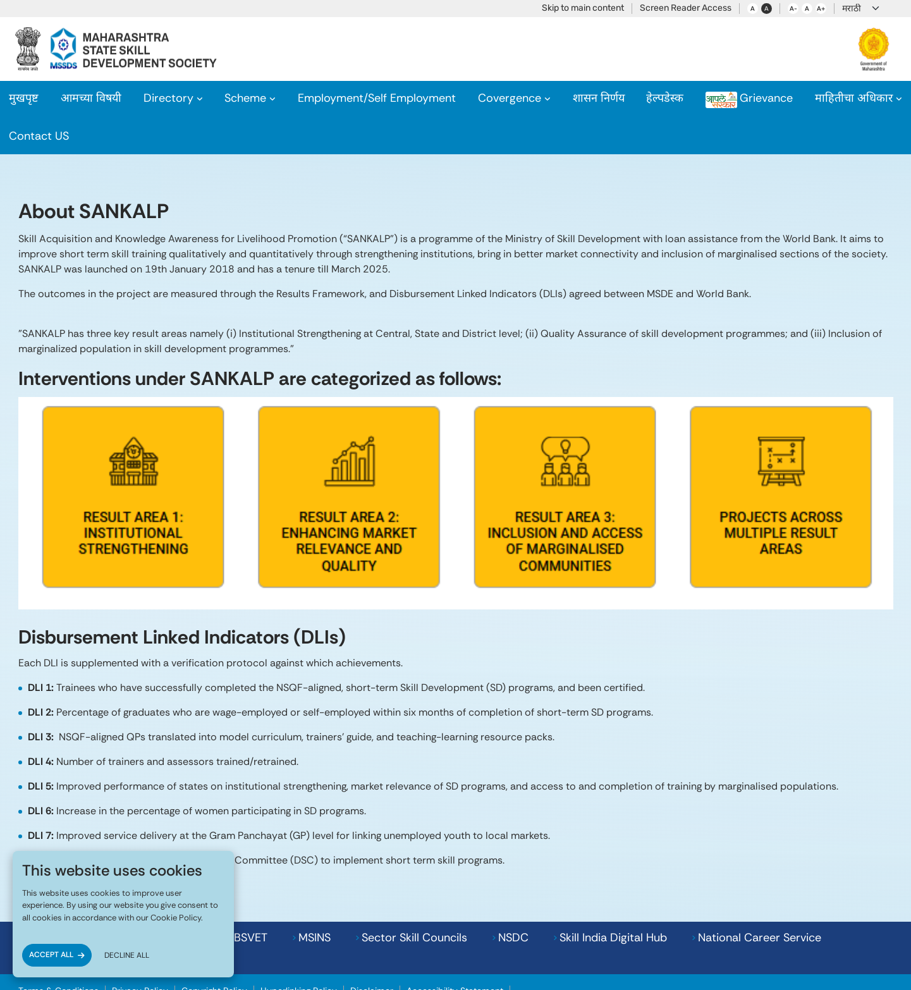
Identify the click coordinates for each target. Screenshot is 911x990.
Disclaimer (371, 936)
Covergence (506, 98)
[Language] (861, 8)
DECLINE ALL (126, 955)
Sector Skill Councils (280, 903)
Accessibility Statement (455, 936)
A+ (821, 9)
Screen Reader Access (685, 8)
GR (579, 98)
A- (793, 9)
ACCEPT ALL (51, 955)
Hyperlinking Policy (298, 936)
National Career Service (625, 903)
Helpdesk (635, 98)
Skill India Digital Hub (479, 903)
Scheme (239, 98)
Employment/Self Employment (372, 98)
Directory (161, 98)
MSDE (733, 903)
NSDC (379, 903)
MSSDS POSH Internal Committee (585, 936)
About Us (87, 98)
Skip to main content (583, 8)
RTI (801, 98)
